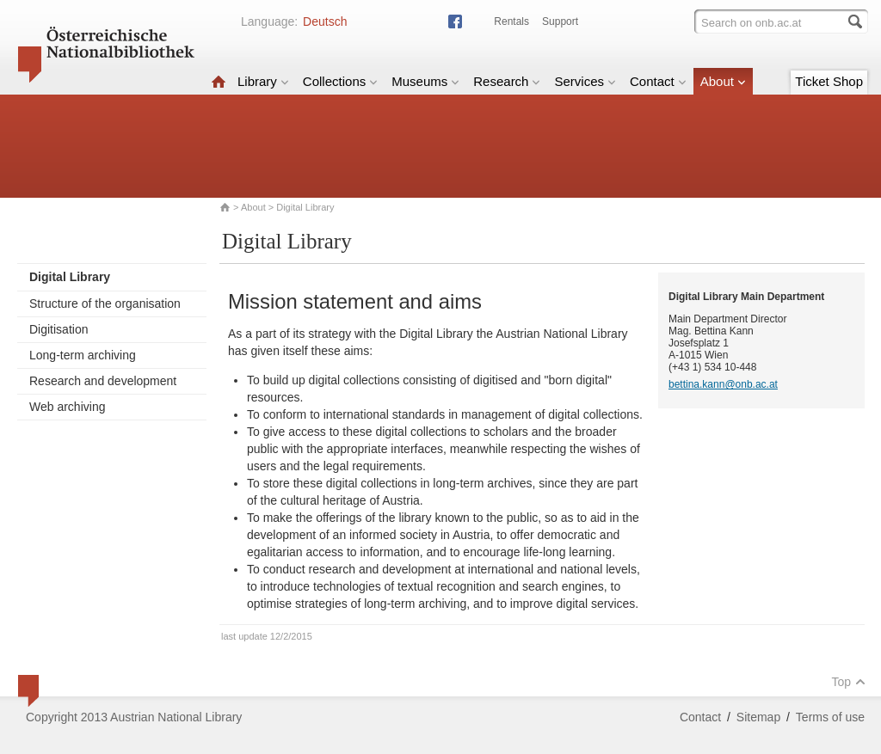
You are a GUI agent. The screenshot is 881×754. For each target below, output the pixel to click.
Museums (425, 81)
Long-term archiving (82, 355)
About (723, 81)
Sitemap (758, 717)
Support (560, 21)
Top (848, 682)
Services (585, 81)
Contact (658, 81)
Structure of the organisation (105, 303)
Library (263, 81)
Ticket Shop (829, 81)
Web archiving (67, 407)
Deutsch (325, 21)
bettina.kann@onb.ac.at (723, 384)
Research (506, 81)
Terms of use (830, 717)
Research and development (102, 381)
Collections (340, 81)
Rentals (511, 21)
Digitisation (58, 329)
